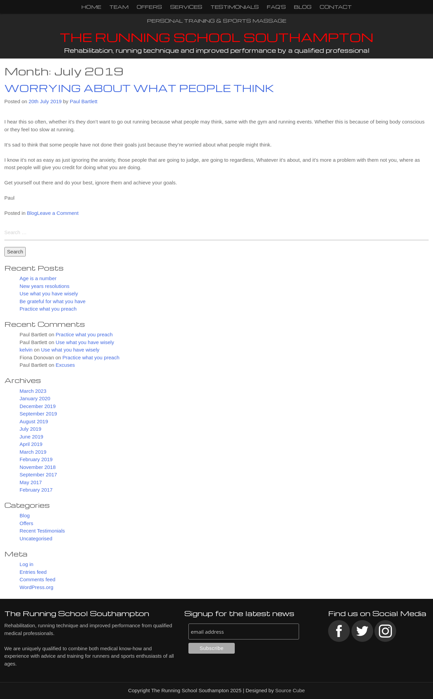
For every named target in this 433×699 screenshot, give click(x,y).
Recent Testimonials (42, 531)
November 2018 (38, 467)
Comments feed (37, 580)
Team (119, 6)
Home (91, 6)
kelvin (26, 350)
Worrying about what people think (139, 88)
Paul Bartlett (83, 101)
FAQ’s (276, 6)
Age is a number (38, 278)
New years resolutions (45, 286)
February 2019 (36, 460)
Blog (303, 6)
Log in (26, 564)
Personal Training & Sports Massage (216, 20)
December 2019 (38, 406)
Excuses (65, 365)
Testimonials (234, 6)
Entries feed (33, 572)
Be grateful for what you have (53, 301)
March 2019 (33, 452)
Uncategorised (36, 538)
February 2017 (36, 490)
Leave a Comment (58, 213)
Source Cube (290, 691)
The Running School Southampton (216, 37)
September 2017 (38, 475)
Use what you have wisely (49, 294)
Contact (336, 6)
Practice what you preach (48, 309)
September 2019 (38, 414)
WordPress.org (36, 587)
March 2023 (33, 391)
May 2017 (31, 482)
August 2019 (34, 421)
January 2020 (35, 399)
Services (186, 6)
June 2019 (31, 436)
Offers (149, 6)
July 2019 (30, 429)
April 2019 (31, 444)
